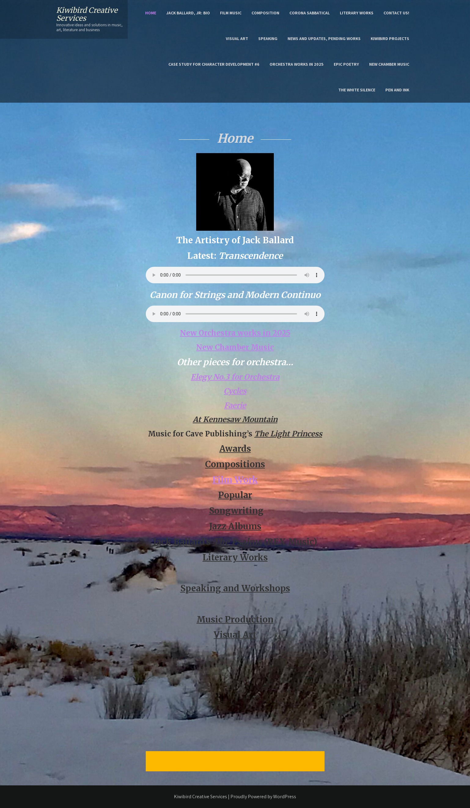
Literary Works (356, 13)
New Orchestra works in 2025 (235, 333)
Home (150, 13)
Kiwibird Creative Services (87, 14)
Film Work (235, 479)
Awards (235, 448)
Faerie (235, 405)
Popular (235, 495)
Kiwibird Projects (390, 38)
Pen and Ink (397, 90)
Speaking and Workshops (235, 588)
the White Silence (356, 90)
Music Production (235, 619)
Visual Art (237, 38)
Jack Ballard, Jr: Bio (188, 13)
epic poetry (346, 64)
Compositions (235, 464)
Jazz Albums (235, 526)
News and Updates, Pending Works (324, 38)
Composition (265, 13)
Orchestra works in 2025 (297, 64)
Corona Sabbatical (309, 13)
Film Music (230, 13)
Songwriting (236, 510)
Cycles (235, 391)
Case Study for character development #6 (213, 64)
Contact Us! (396, 13)
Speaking (267, 38)
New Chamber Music (389, 64)
